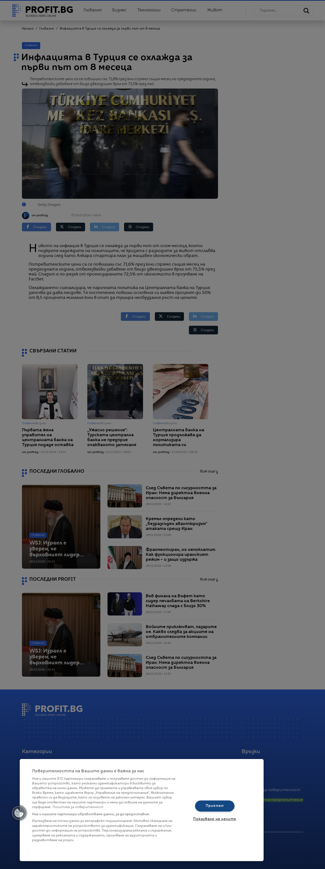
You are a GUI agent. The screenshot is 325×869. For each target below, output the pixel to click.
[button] (19, 813)
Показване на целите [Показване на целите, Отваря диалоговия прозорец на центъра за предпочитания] (214, 819)
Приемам (215, 806)
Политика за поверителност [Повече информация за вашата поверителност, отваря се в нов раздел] (78, 807)
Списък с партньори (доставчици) (62, 846)
